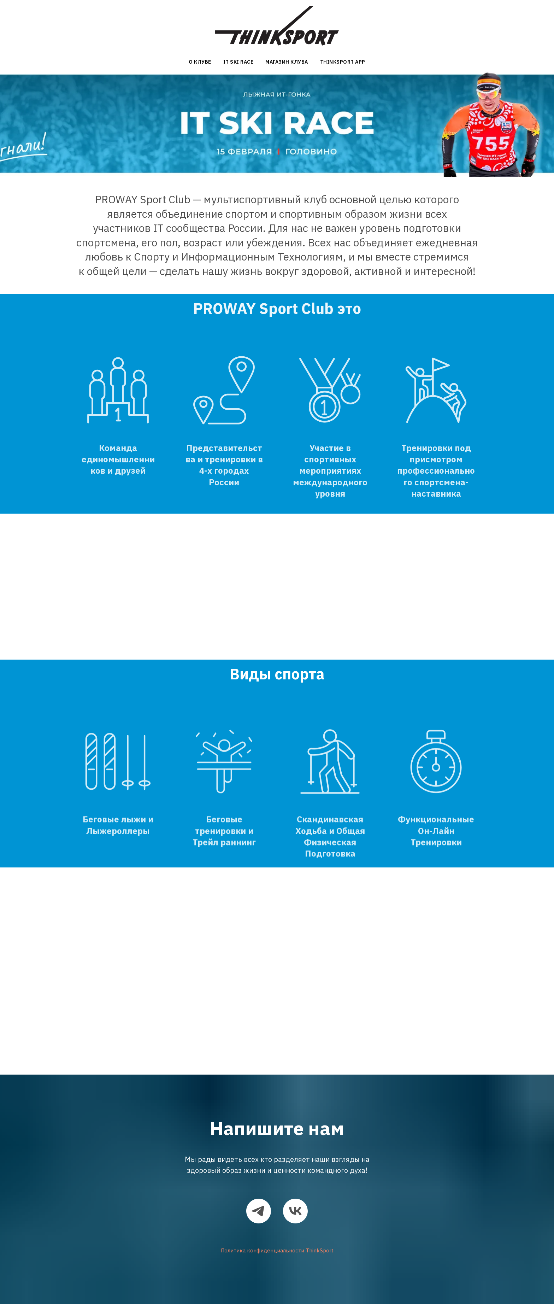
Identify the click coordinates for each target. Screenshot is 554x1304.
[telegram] (258, 1211)
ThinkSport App (342, 62)
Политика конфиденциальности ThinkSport (277, 1250)
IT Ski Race (238, 62)
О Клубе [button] (200, 62)
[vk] (295, 1211)
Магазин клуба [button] (286, 62)
